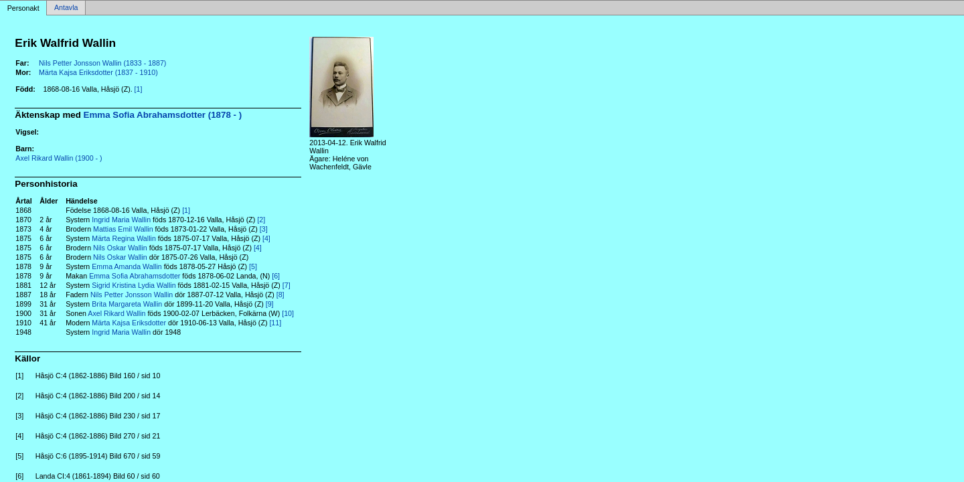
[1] (139, 89)
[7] (287, 285)
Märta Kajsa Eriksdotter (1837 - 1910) (98, 72)
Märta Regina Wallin (124, 238)
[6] (276, 276)
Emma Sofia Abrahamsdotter (134, 276)
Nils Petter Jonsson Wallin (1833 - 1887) (102, 63)
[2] (261, 220)
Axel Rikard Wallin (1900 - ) (58, 158)
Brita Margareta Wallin (127, 304)
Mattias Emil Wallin (123, 229)
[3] (264, 229)
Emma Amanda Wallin (126, 266)
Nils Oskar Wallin (120, 248)
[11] (275, 323)
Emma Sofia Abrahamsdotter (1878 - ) (163, 115)
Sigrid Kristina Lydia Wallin (133, 285)
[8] (280, 295)
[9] (270, 304)
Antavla (66, 8)
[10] (288, 313)
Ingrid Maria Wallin (121, 220)
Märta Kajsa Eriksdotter (129, 323)
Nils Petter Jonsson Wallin (131, 295)
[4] (266, 238)
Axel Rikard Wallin (116, 313)
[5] (253, 266)
